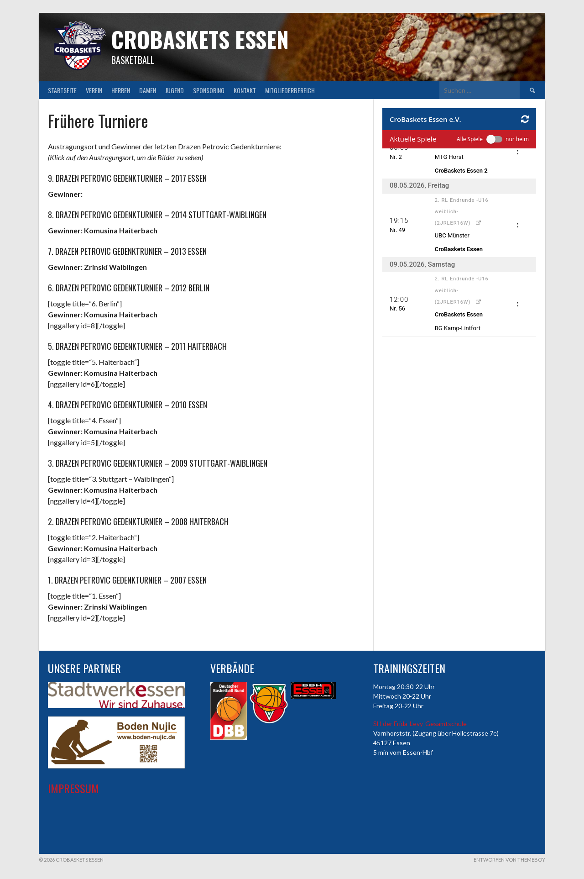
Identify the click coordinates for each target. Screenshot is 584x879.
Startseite (62, 90)
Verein (94, 90)
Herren (120, 90)
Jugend (174, 90)
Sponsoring (208, 90)
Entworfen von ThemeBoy (509, 860)
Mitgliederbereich (290, 90)
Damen (147, 90)
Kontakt (245, 90)
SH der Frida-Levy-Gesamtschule (420, 723)
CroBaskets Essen (200, 39)
